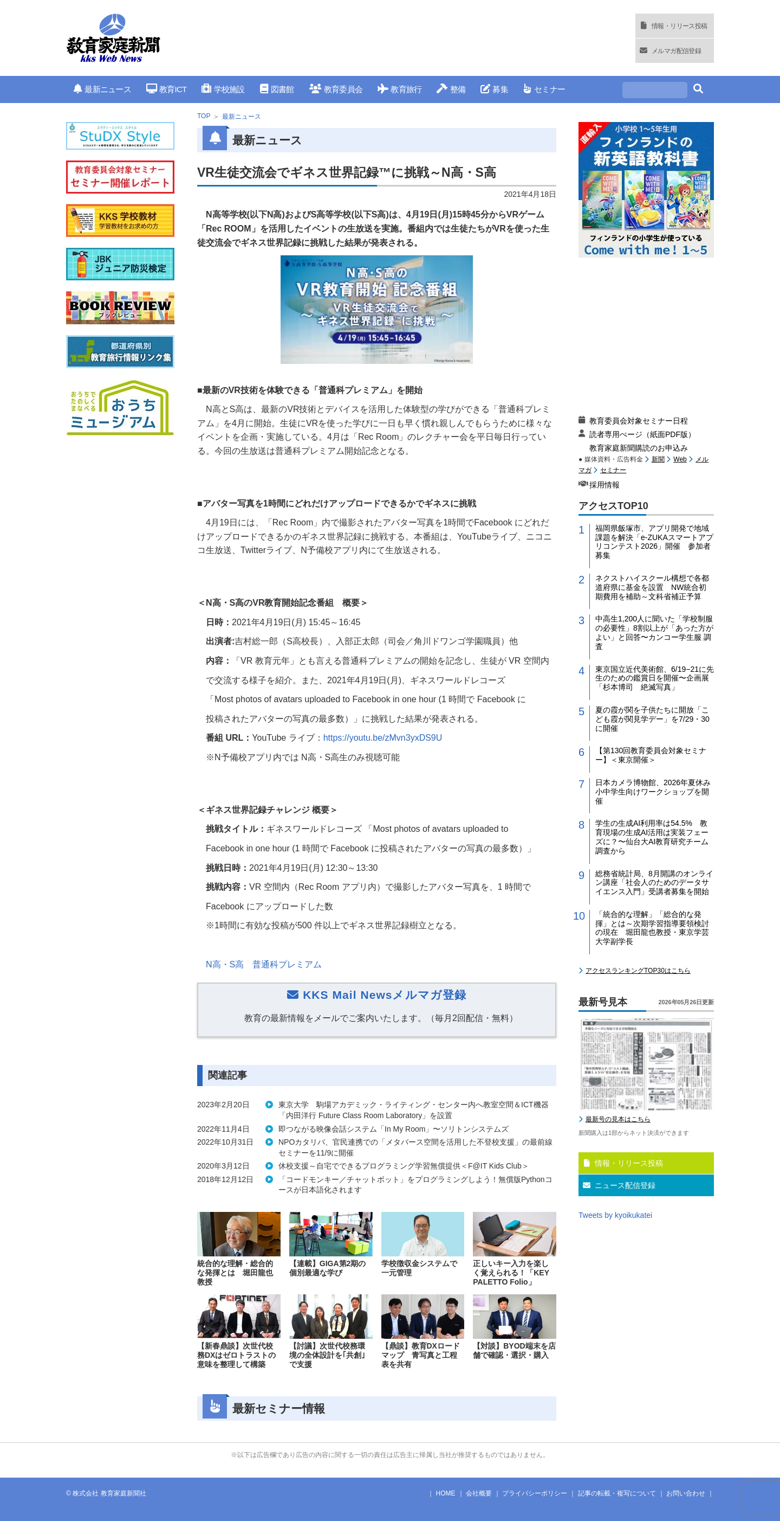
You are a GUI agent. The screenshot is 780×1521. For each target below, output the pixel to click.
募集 (494, 89)
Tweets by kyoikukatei (615, 1215)
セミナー (544, 89)
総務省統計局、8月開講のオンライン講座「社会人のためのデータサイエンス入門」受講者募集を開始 (654, 882)
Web (679, 459)
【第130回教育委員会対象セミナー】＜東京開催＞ (650, 755)
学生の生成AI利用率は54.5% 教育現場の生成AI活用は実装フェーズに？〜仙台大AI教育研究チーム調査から (651, 837)
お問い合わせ (685, 1493)
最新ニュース (102, 89)
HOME (446, 1493)
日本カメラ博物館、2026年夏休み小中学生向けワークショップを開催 (653, 791)
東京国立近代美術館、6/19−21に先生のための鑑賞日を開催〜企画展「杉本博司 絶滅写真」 (654, 678)
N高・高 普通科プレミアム (264, 964)
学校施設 (223, 89)
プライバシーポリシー (534, 1493)
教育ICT (166, 89)
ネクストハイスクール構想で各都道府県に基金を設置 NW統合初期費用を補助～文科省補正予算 (652, 587)
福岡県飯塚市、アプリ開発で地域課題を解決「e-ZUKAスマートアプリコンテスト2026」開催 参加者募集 (654, 542)
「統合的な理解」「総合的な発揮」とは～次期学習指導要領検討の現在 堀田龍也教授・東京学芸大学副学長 (652, 928)
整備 (451, 89)
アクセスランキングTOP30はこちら (638, 970)
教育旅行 (399, 89)
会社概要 (479, 1493)
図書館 (277, 89)
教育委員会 (336, 89)
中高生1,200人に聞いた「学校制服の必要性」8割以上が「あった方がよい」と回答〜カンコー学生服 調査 (654, 632)
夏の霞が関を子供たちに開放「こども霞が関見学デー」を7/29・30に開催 (652, 719)
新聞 (658, 459)
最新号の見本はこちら (618, 1119)
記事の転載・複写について (617, 1493)
